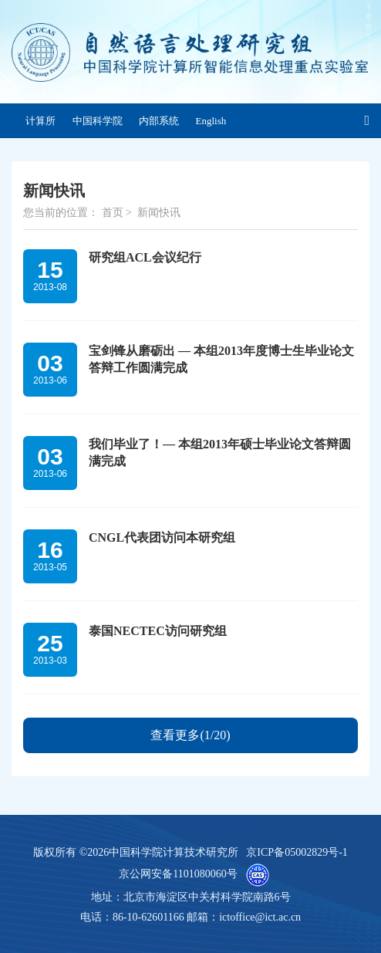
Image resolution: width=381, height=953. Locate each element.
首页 (112, 212)
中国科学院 (97, 121)
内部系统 (159, 121)
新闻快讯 (158, 212)
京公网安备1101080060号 (178, 874)
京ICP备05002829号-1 (296, 852)
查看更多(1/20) (190, 735)
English (211, 121)
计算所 (40, 121)
